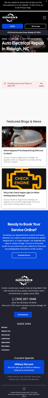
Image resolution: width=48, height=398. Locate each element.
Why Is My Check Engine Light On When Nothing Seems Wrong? (21, 194)
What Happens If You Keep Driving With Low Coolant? (23, 152)
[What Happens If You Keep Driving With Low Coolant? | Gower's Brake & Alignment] (24, 136)
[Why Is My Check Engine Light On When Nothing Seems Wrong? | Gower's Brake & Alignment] (24, 178)
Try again (41, 85)
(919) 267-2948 (25, 299)
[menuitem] (5, 327)
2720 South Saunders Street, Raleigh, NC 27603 (24, 32)
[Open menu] (44, 17)
